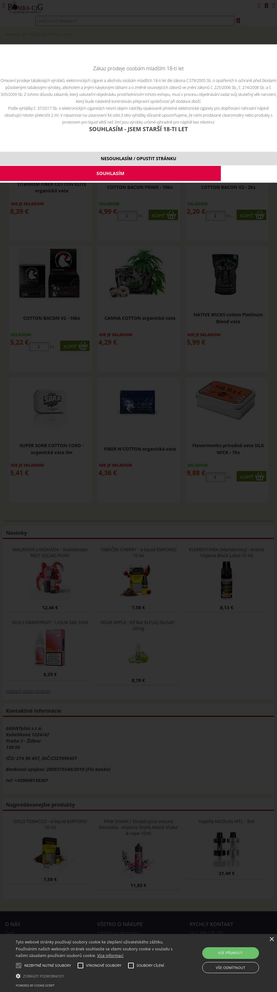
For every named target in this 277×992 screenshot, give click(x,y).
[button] (95, 975)
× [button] (271, 939)
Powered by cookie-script (35, 985)
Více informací (110, 955)
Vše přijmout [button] (230, 952)
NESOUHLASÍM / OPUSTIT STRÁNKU (138, 158)
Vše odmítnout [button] (230, 967)
